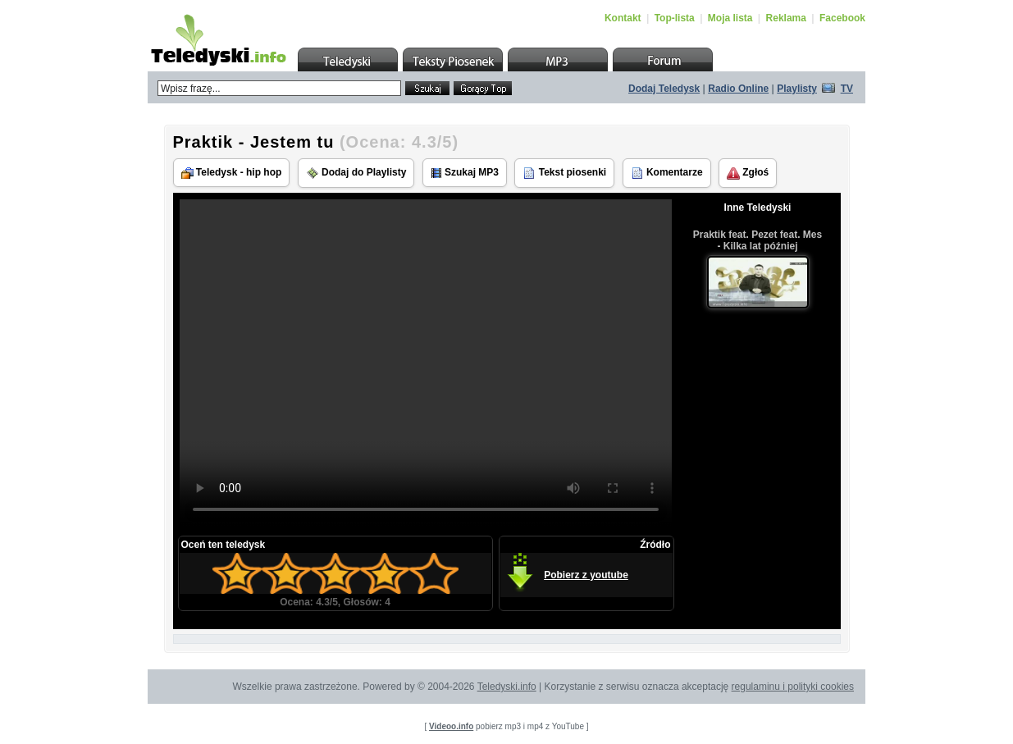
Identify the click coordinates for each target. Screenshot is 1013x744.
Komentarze (667, 173)
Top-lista (675, 18)
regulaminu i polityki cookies (793, 686)
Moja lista (730, 18)
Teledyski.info (506, 686)
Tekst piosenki (564, 173)
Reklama (786, 18)
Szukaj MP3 (465, 173)
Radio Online (738, 88)
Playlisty (797, 88)
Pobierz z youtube (586, 575)
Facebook (842, 18)
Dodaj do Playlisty (356, 173)
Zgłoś (748, 173)
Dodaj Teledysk (664, 88)
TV (847, 88)
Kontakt (623, 18)
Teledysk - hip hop (231, 173)
